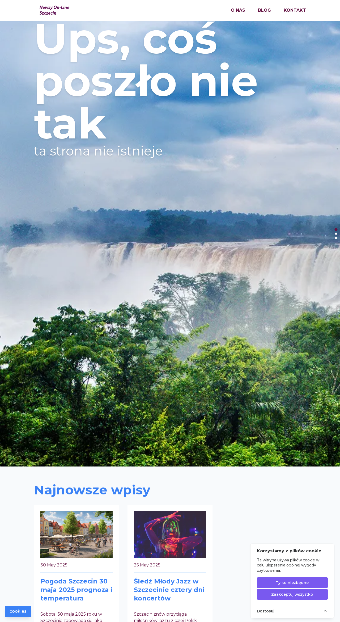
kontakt (295, 10)
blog (264, 10)
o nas (238, 10)
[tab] (335, 229)
